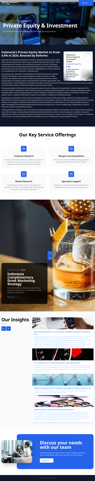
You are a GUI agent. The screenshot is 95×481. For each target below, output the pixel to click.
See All (23, 270)
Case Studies (64, 3)
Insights (73, 3)
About (36, 3)
